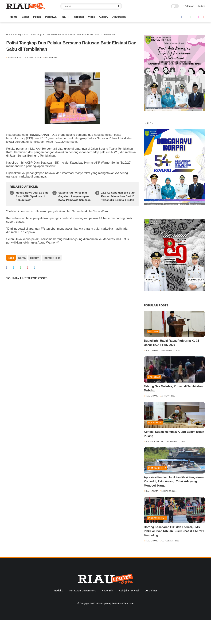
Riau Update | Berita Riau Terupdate (115, 603)
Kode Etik (107, 590)
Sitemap (188, 6)
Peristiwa (50, 16)
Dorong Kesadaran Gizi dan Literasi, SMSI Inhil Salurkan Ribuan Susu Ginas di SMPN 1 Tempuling (174, 531)
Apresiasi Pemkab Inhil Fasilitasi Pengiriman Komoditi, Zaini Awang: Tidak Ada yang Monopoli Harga (174, 481)
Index (201, 6)
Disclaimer (151, 590)
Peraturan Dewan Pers (82, 590)
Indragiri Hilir (21, 34)
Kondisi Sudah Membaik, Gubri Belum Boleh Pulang (174, 434)
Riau (63, 16)
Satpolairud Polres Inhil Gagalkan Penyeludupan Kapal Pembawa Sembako (74, 196)
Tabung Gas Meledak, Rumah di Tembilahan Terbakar (173, 388)
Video (91, 16)
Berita (25, 16)
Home (12, 16)
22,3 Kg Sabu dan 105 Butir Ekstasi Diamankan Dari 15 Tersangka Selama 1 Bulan (118, 196)
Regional (78, 16)
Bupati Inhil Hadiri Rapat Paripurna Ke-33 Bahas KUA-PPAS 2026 (171, 342)
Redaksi (58, 590)
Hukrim (34, 257)
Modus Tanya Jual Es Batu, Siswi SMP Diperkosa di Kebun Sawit (32, 196)
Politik (37, 16)
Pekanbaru (155, 423)
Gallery (103, 16)
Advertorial (119, 16)
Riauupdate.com (17, 134)
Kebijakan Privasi (129, 590)
